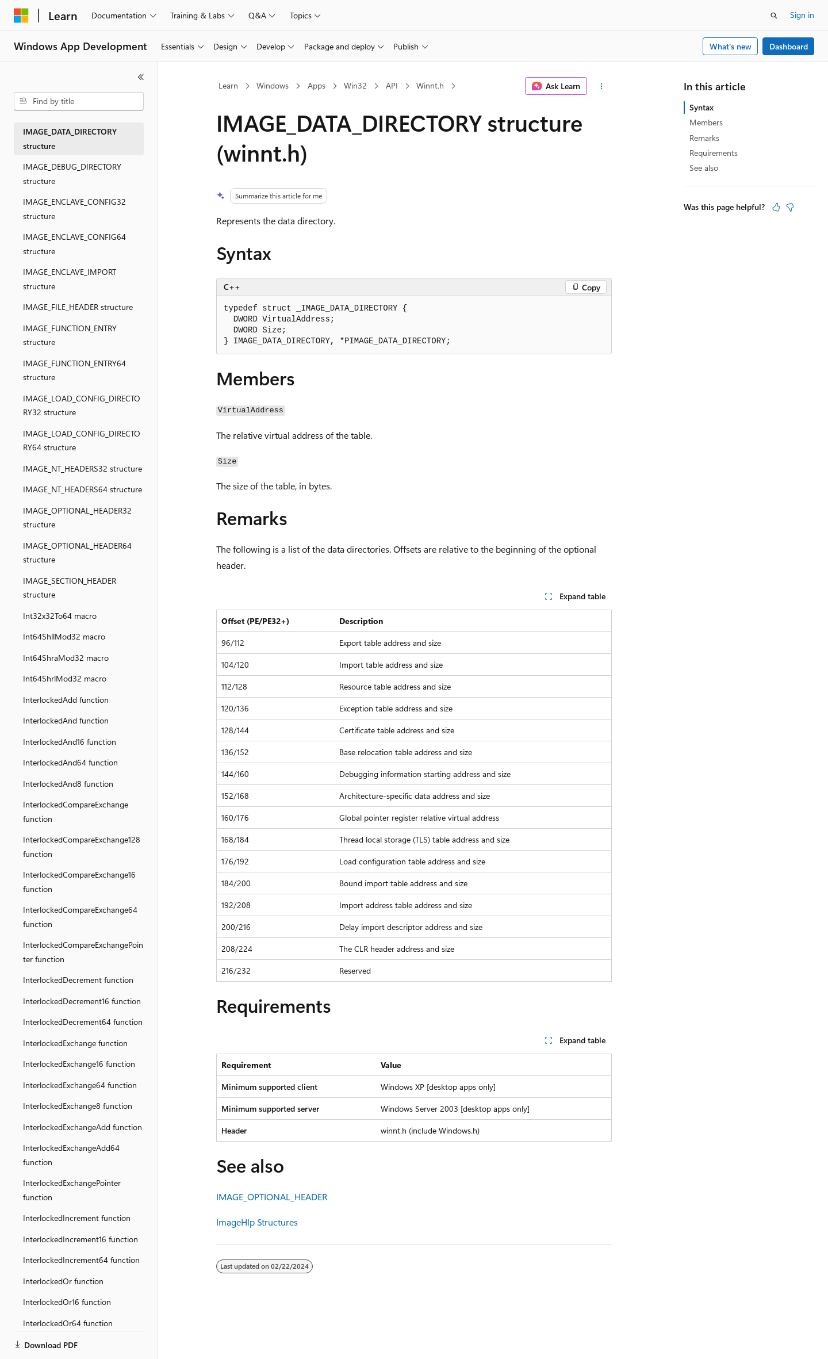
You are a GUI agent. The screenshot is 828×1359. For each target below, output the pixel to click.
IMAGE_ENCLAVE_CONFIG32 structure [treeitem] (74, 208)
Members (706, 122)
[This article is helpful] (776, 207)
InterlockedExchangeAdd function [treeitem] (82, 1126)
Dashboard (788, 46)
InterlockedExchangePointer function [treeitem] (72, 1190)
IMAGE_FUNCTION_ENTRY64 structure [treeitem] (74, 370)
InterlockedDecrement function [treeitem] (78, 979)
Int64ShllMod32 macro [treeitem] (64, 636)
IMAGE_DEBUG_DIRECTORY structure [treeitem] (72, 173)
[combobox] (79, 101)
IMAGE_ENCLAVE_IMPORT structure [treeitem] (69, 279)
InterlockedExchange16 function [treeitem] (79, 1063)
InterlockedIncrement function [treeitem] (77, 1217)
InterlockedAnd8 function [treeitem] (68, 783)
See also (703, 167)
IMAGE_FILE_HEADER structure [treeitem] (78, 306)
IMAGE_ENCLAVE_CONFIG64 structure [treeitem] (74, 244)
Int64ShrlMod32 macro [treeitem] (64, 678)
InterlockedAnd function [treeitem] (66, 720)
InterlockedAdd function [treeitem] (66, 699)
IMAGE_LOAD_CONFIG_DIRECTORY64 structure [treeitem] (81, 440)
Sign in (802, 14)
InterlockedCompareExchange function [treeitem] (75, 811)
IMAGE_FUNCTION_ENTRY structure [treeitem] (70, 335)
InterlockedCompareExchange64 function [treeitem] (80, 916)
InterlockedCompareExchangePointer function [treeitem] (83, 951)
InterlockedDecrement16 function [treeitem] (82, 1001)
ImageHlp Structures (257, 1222)
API (392, 85)
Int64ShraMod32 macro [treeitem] (66, 657)
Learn (228, 85)
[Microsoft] (21, 15)
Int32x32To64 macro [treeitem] (60, 615)
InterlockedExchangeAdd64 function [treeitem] (71, 1154)
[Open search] (773, 15)
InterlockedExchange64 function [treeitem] (80, 1084)
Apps (316, 85)
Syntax (701, 107)
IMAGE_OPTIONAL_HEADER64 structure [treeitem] (77, 552)
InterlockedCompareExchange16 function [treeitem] (79, 881)
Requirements (713, 152)
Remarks (704, 137)
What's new (731, 46)
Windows (272, 85)
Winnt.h (430, 85)
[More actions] (602, 86)
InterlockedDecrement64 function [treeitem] (83, 1021)
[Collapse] (141, 77)
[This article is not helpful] (790, 207)
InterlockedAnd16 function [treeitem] (69, 741)
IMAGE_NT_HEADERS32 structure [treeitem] (82, 468)
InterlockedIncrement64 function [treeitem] (81, 1259)
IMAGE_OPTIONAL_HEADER (272, 1196)
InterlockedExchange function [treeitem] (75, 1043)
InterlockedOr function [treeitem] (63, 1281)
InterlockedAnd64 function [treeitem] (70, 762)
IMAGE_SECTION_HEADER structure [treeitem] (69, 587)
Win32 (355, 85)
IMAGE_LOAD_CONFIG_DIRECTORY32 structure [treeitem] (81, 405)
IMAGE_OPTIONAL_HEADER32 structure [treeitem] (77, 517)
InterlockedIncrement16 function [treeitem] (80, 1239)
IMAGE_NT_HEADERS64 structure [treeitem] (82, 489)
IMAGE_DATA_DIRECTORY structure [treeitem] (70, 138)
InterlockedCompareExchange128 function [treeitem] (81, 846)
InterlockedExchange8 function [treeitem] (77, 1105)
